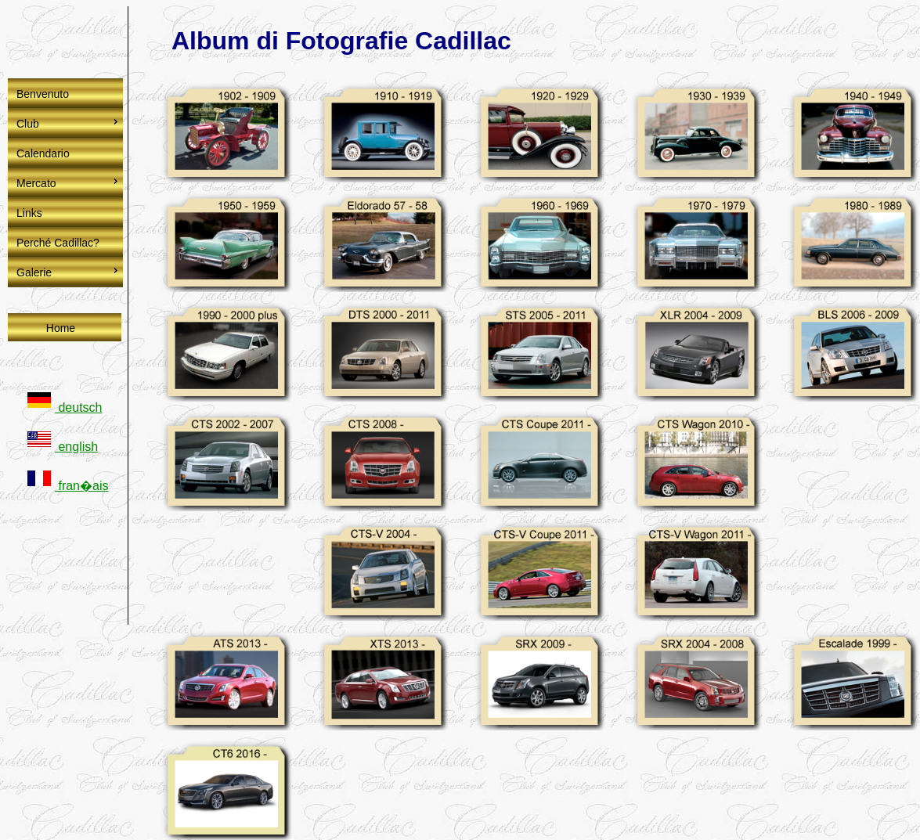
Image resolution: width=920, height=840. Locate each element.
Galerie (34, 272)
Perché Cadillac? (57, 242)
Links (29, 213)
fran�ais (67, 485)
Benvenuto (42, 94)
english (62, 446)
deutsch (64, 407)
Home (60, 328)
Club (27, 123)
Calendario (43, 153)
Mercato (36, 183)
